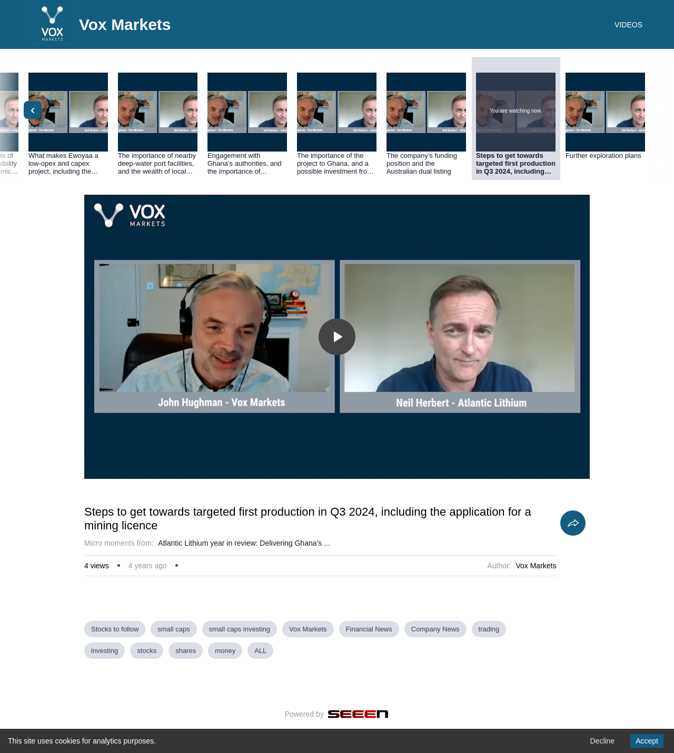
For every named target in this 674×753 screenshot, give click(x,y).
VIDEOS (628, 25)
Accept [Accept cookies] (647, 741)
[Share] (573, 523)
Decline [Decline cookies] (602, 741)
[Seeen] (358, 714)
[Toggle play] (337, 336)
